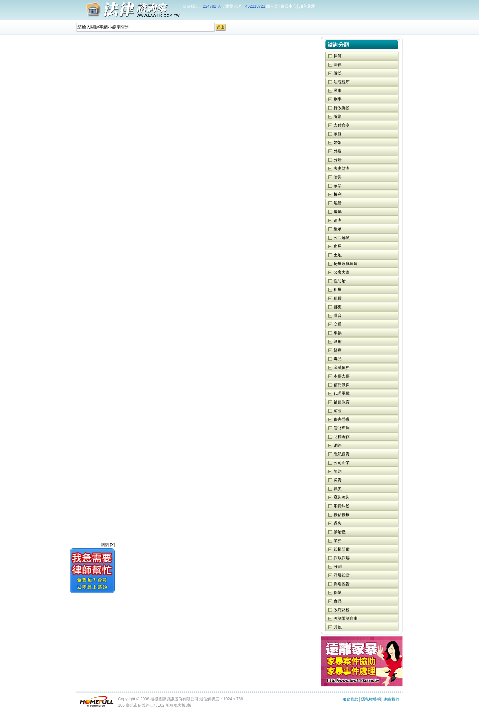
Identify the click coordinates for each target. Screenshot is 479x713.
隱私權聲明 (371, 699)
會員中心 (289, 6)
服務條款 (350, 699)
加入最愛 (307, 6)
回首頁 (272, 6)
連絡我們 (391, 699)
